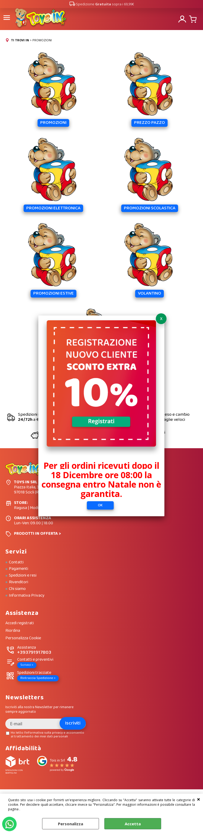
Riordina (12, 630)
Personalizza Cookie (23, 638)
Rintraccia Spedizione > (38, 678)
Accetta (133, 823)
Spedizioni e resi (22, 575)
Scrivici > (26, 664)
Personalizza (70, 823)
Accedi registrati (19, 623)
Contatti (16, 562)
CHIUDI (198, 799)
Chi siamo (17, 588)
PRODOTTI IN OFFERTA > (37, 533)
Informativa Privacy (27, 595)
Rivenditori (18, 582)
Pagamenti (18, 568)
